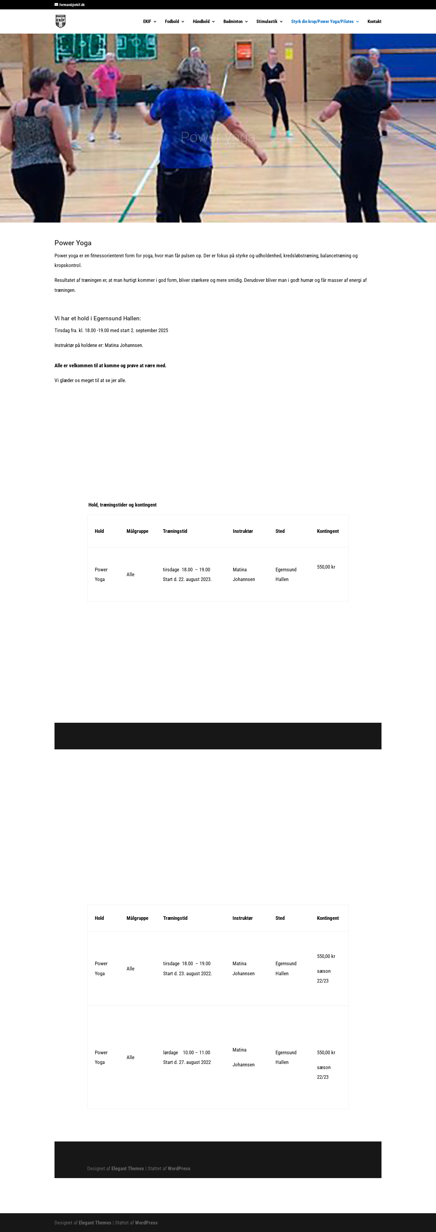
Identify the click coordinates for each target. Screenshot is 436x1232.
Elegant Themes (127, 1168)
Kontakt (375, 21)
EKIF (147, 21)
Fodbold (172, 21)
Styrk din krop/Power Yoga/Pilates (322, 21)
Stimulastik (266, 21)
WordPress (179, 1168)
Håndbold (201, 21)
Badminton (233, 21)
